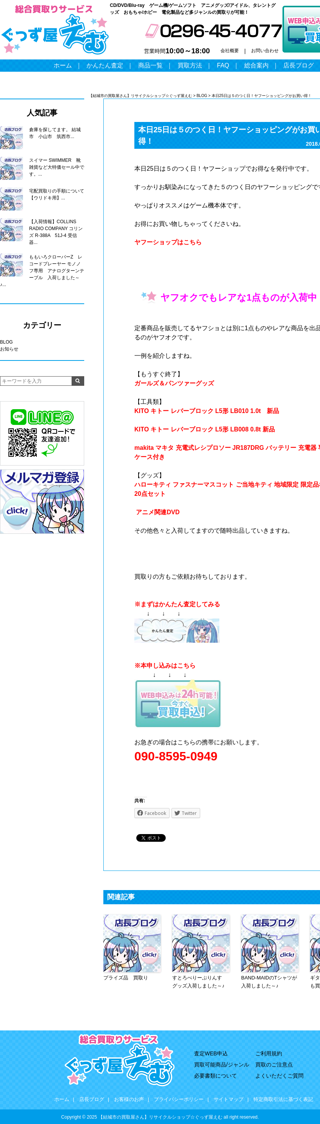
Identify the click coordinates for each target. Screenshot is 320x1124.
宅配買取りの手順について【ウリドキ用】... (56, 194)
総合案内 (256, 65)
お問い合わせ (265, 50)
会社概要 (229, 50)
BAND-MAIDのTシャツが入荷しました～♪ (269, 982)
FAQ (223, 65)
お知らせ (9, 349)
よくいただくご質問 (279, 1076)
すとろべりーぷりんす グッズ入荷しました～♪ (199, 982)
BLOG (6, 342)
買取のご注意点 (274, 1064)
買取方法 (190, 65)
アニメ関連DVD (158, 512)
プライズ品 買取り (125, 978)
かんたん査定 (105, 65)
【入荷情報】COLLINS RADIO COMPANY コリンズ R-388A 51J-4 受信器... (56, 232)
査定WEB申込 (211, 1053)
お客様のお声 (129, 1099)
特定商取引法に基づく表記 (283, 1099)
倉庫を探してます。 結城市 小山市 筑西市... (55, 133)
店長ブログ (298, 65)
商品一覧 (150, 65)
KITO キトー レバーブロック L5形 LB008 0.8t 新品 (204, 429)
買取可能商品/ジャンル (221, 1064)
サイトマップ (228, 1099)
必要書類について (215, 1076)
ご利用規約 (268, 1053)
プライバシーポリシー (179, 1099)
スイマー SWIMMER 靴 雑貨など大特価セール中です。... (56, 167)
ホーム (63, 65)
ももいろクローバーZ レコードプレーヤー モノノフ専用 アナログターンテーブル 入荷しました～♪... (42, 270)
